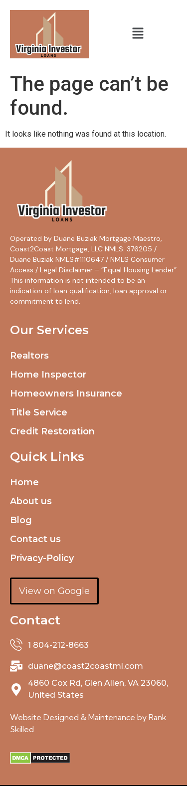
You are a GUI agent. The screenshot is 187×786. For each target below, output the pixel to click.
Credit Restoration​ (52, 431)
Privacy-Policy (42, 558)
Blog (21, 520)
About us (31, 501)
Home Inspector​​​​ (48, 374)
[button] (138, 34)
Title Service (38, 412)
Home (24, 482)
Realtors (29, 355)
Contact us (35, 539)
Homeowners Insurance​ (66, 393)
